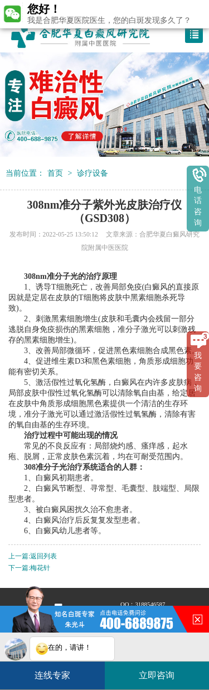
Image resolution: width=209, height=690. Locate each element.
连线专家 (52, 675)
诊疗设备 (92, 172)
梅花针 (40, 568)
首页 (55, 172)
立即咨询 (162, 671)
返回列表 (43, 556)
